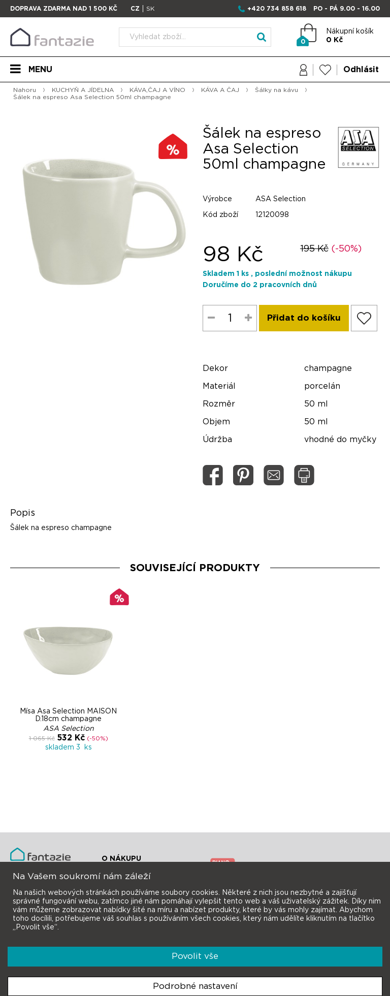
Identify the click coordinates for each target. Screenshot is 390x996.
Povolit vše (195, 956)
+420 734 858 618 (276, 9)
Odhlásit (361, 70)
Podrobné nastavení (195, 986)
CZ (135, 9)
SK (150, 9)
